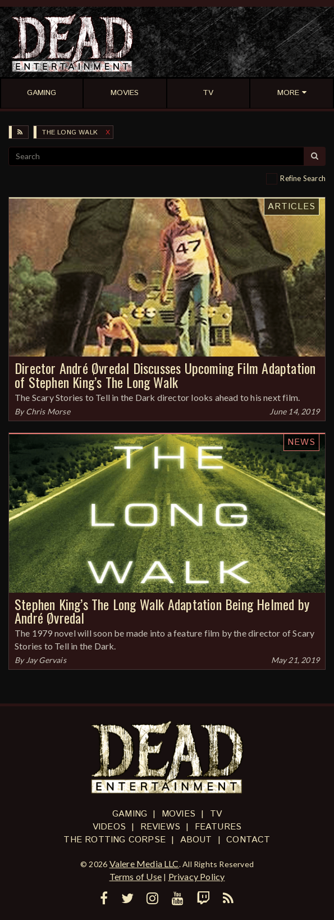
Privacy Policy (196, 876)
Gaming (129, 814)
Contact (248, 839)
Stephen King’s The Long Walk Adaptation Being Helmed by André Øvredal (162, 611)
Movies (178, 814)
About (196, 839)
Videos (109, 826)
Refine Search (303, 178)
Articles (291, 206)
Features (218, 826)
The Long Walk (70, 132)
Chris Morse (48, 411)
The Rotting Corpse (114, 839)
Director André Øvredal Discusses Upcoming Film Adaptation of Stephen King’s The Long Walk (165, 375)
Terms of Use (135, 876)
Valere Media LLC (144, 863)
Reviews (160, 826)
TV (216, 814)
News (301, 442)
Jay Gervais (46, 660)
